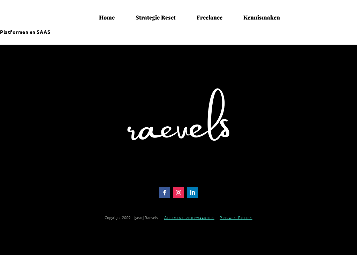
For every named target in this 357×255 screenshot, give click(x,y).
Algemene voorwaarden (189, 217)
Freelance (209, 17)
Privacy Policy (236, 217)
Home (107, 17)
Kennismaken (261, 17)
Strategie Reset (156, 17)
